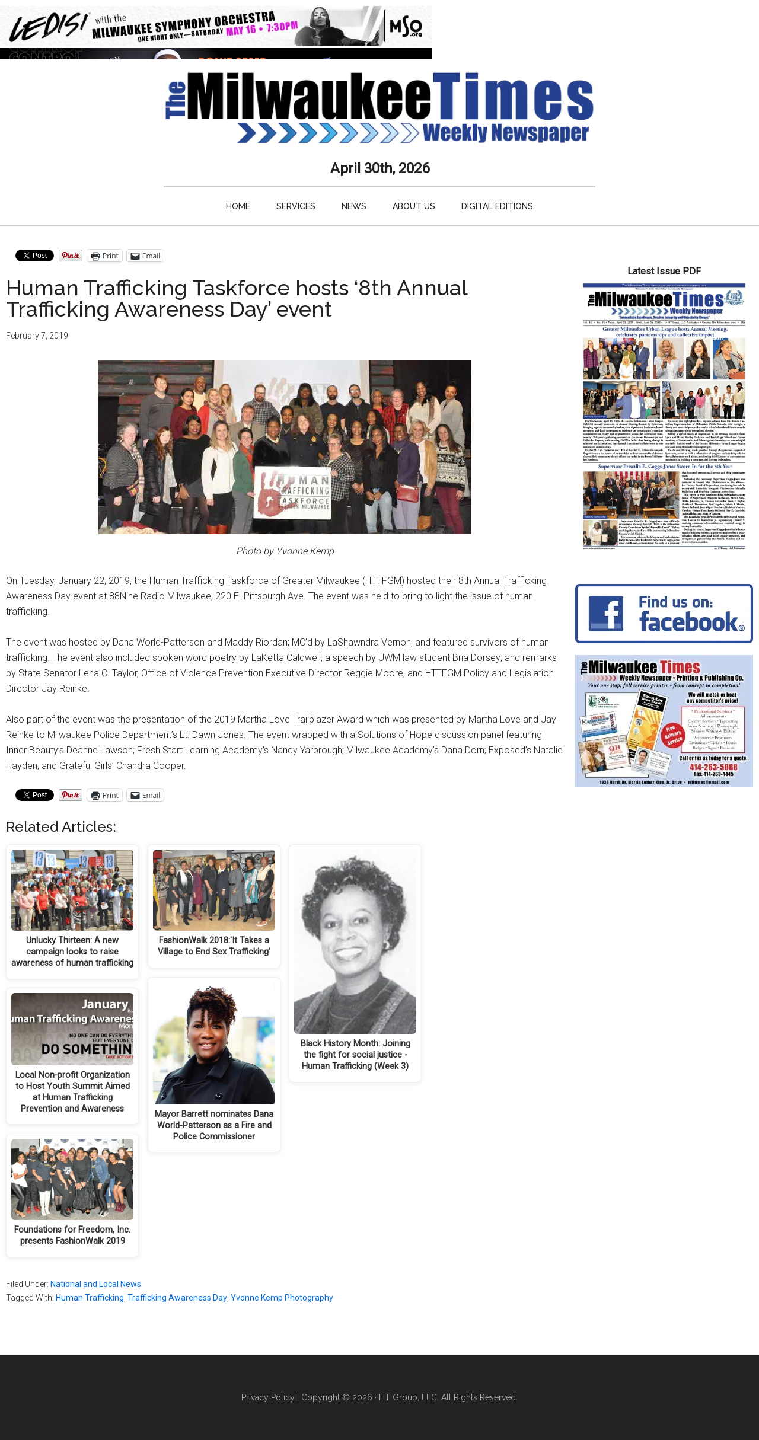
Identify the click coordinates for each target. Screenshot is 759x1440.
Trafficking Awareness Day (177, 1297)
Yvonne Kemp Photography (282, 1297)
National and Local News (95, 1284)
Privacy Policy (268, 1397)
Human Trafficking (90, 1297)
